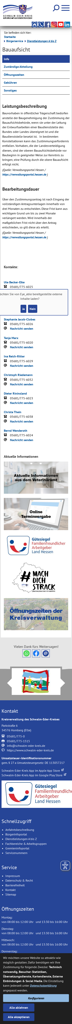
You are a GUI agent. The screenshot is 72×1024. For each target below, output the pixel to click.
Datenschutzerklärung (43, 985)
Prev (7, 683)
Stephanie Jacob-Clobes (19, 319)
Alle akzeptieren (19, 1017)
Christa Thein (12, 412)
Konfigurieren (36, 998)
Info (6, 59)
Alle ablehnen (18, 1007)
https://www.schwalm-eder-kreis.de (30, 750)
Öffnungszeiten (14, 75)
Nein (33, 309)
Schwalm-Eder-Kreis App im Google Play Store (34, 775)
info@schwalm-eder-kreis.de (26, 746)
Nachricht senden (21, 328)
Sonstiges (10, 90)
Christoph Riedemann (18, 375)
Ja (23, 309)
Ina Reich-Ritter (14, 356)
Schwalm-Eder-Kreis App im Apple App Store (33, 770)
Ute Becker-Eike (14, 282)
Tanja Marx (11, 338)
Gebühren (10, 82)
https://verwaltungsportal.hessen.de (24, 174)
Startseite (10, 37)
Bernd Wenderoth (15, 430)
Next (65, 683)
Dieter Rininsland (15, 393)
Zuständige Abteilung (18, 67)
